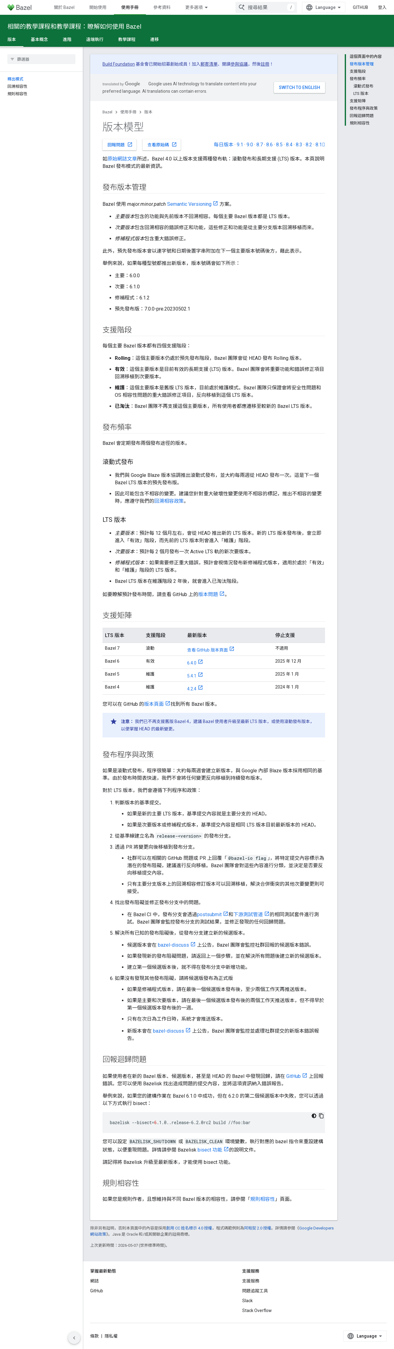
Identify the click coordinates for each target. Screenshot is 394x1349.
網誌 (94, 1280)
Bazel (107, 112)
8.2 (309, 145)
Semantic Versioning (189, 204)
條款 (94, 1336)
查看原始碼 (162, 144)
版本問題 (208, 594)
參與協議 (239, 64)
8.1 (320, 145)
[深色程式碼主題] (314, 1115)
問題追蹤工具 (255, 1290)
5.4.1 (191, 675)
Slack (247, 1300)
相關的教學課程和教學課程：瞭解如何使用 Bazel (74, 26)
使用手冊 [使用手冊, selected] (130, 7)
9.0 (250, 145)
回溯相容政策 (169, 501)
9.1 (240, 145)
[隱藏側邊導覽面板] (74, 1338)
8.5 (279, 145)
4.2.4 (191, 688)
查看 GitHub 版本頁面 (207, 650)
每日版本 (223, 145)
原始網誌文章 (122, 159)
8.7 (259, 145)
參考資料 (162, 7)
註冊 (265, 64)
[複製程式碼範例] (321, 1115)
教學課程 (126, 39)
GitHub (360, 7)
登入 (382, 7)
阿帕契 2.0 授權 (257, 1228)
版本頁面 (154, 704)
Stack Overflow (257, 1310)
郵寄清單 (209, 64)
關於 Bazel (64, 7)
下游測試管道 (248, 914)
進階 (67, 39)
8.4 (289, 145)
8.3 (299, 145)
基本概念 (39, 39)
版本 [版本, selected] (11, 39)
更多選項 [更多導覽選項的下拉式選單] (194, 7)
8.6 (269, 145)
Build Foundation (119, 64)
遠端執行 (94, 39)
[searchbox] (41, 59)
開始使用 (98, 7)
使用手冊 (128, 112)
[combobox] (266, 7)
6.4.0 (191, 662)
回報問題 (120, 144)
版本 (148, 112)
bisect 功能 (210, 1150)
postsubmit (209, 914)
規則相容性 (262, 1199)
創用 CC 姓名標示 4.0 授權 (189, 1228)
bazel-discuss (173, 945)
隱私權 (111, 1336)
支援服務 (250, 1280)
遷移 (154, 39)
